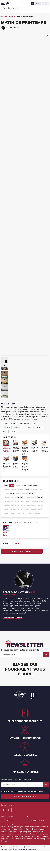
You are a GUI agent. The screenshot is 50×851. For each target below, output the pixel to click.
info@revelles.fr (7, 824)
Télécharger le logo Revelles (36, 820)
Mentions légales (7, 849)
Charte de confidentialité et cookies (26, 849)
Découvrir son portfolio (12, 618)
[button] (3, 3)
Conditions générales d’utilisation (12, 847)
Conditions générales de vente (35, 847)
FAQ (27, 816)
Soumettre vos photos (25, 797)
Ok (46, 655)
